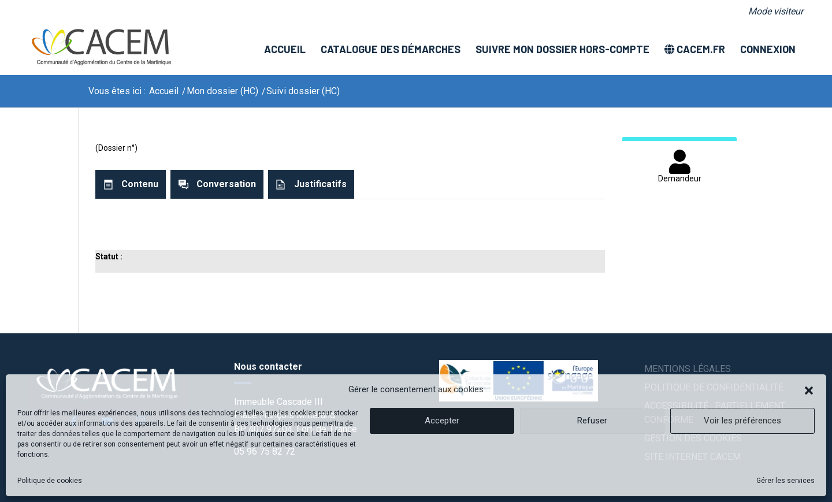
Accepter (442, 420)
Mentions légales (687, 368)
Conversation (226, 184)
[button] (809, 389)
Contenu (139, 184)
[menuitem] (772, 11)
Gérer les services (785, 481)
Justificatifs (320, 184)
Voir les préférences (742, 420)
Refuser (592, 420)
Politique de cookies (49, 481)
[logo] (101, 49)
